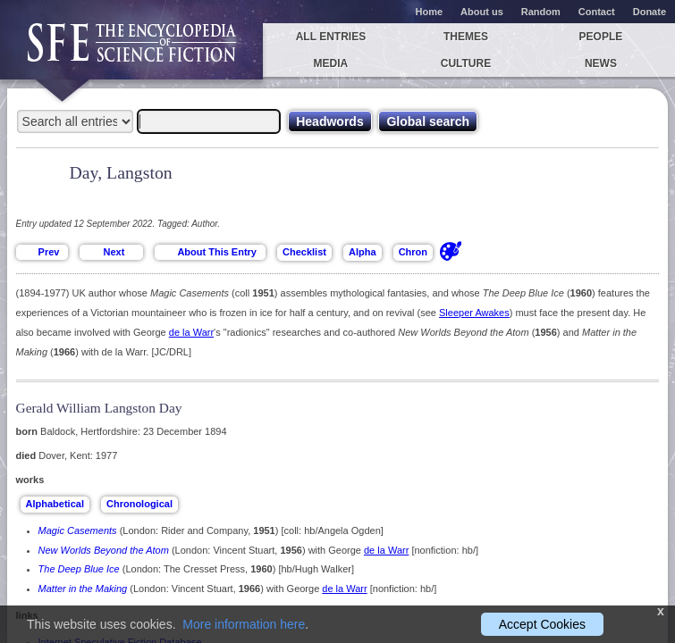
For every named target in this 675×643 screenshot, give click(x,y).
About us (481, 11)
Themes (465, 36)
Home (429, 11)
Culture (466, 63)
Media (331, 63)
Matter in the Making (83, 588)
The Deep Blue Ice (79, 569)
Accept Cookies (542, 624)
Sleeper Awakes (474, 312)
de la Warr (191, 332)
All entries (331, 36)
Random (541, 11)
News (601, 63)
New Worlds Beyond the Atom (103, 550)
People (601, 36)
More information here (243, 624)
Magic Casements (77, 530)
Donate (649, 11)
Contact (596, 11)
